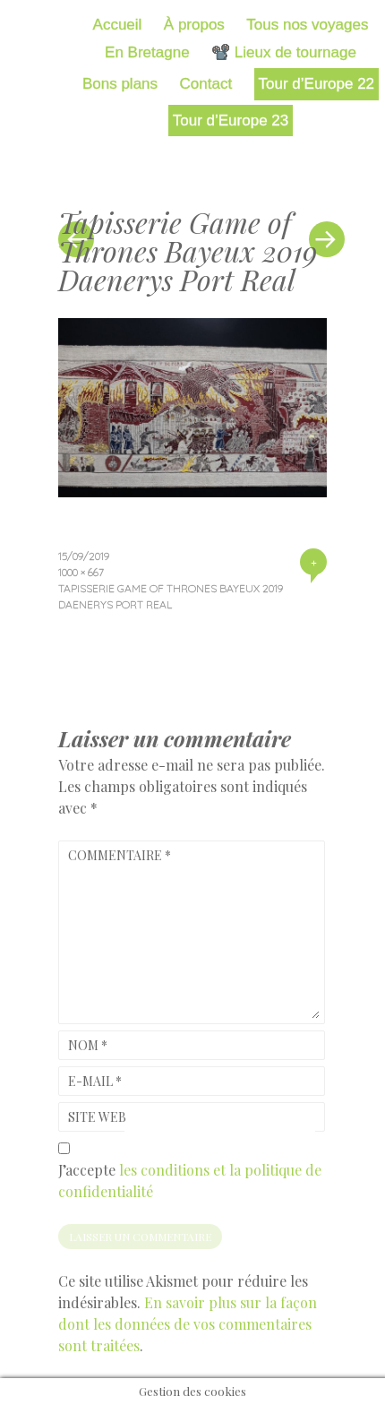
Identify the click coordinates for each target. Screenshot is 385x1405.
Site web (97, 1116)
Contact (206, 83)
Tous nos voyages (307, 24)
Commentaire (119, 855)
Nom (87, 1045)
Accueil (117, 24)
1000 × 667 (81, 572)
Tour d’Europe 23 (230, 120)
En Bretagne (147, 52)
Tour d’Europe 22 (316, 83)
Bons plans (120, 83)
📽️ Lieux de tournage (283, 52)
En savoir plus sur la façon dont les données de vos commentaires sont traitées (187, 1324)
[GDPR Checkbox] (64, 1148)
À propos (194, 24)
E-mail (95, 1081)
